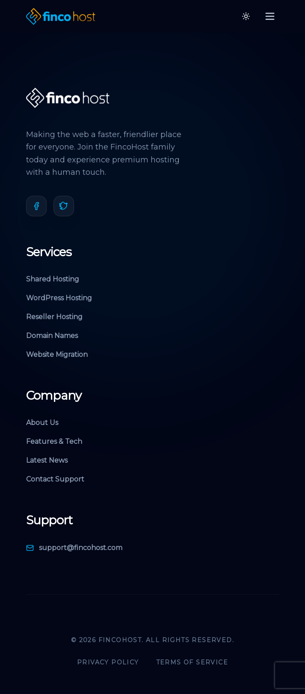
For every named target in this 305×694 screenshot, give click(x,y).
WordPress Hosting (59, 298)
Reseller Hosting (54, 317)
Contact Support (55, 479)
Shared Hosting (52, 279)
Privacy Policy (108, 662)
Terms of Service (192, 662)
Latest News (47, 460)
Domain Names (52, 336)
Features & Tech (54, 441)
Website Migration (57, 354)
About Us (42, 423)
